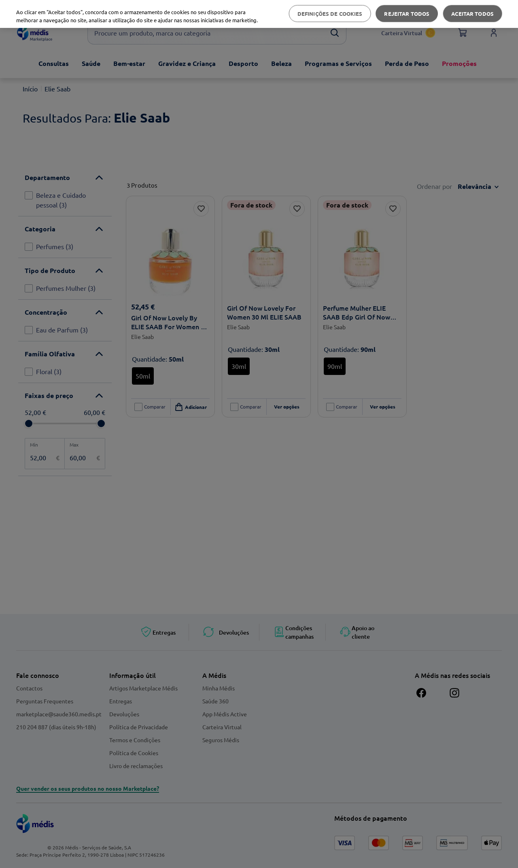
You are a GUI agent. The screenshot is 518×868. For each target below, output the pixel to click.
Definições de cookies (330, 13)
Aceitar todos (472, 13)
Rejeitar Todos (406, 13)
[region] (259, 14)
